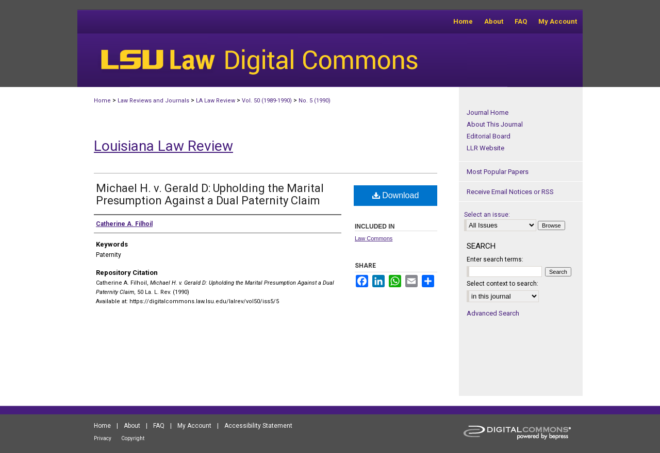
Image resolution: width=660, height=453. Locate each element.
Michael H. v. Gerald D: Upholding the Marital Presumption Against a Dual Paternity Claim (210, 194)
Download (395, 195)
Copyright (132, 438)
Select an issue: (487, 214)
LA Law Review (215, 100)
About (132, 425)
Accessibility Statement (258, 425)
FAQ (158, 425)
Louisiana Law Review (163, 145)
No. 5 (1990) (315, 100)
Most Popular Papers (498, 172)
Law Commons (373, 238)
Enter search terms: (495, 259)
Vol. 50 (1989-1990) (267, 100)
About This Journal (495, 124)
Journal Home (487, 112)
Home (102, 100)
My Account (194, 425)
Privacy (102, 438)
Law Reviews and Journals (153, 100)
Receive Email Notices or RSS (510, 192)
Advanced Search (493, 313)
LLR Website (485, 148)
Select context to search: (502, 283)
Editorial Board (488, 136)
